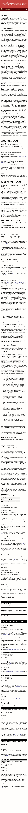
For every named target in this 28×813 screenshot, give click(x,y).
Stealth (24, 156)
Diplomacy (6, 274)
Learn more (14, 5)
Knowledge (17, 351)
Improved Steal (6, 634)
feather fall (3, 214)
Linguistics (22, 160)
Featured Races (9, 12)
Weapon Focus (19, 482)
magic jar (2, 283)
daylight (9, 663)
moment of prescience (18, 283)
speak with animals (19, 724)
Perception (19, 156)
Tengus (14, 12)
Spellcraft (20, 321)
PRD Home (3, 12)
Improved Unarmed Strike (10, 201)
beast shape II (7, 580)
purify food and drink (18, 686)
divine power (21, 282)
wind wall (19, 611)
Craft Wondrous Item (9, 616)
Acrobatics (5, 400)
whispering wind (13, 611)
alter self (14, 282)
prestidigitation (16, 698)
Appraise (13, 559)
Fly (19, 211)
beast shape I (15, 591)
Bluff (18, 410)
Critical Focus (7, 243)
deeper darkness (4, 664)
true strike (8, 282)
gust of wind (7, 611)
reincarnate (21, 340)
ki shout (8, 283)
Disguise (20, 353)
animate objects (16, 649)
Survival (13, 273)
